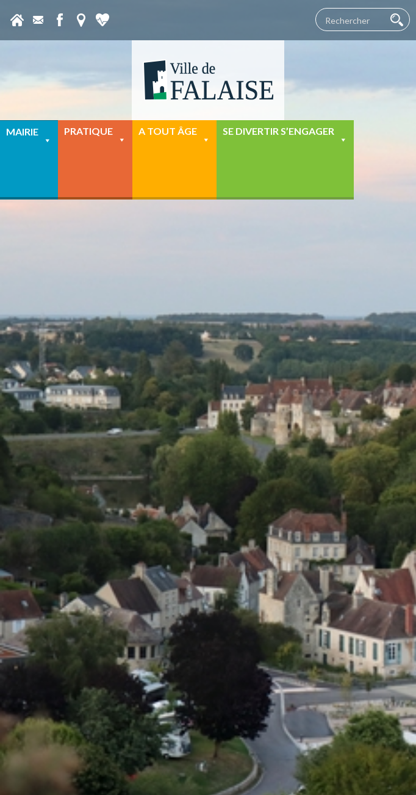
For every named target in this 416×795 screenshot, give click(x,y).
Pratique (95, 135)
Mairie (29, 136)
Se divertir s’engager (285, 135)
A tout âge (174, 135)
